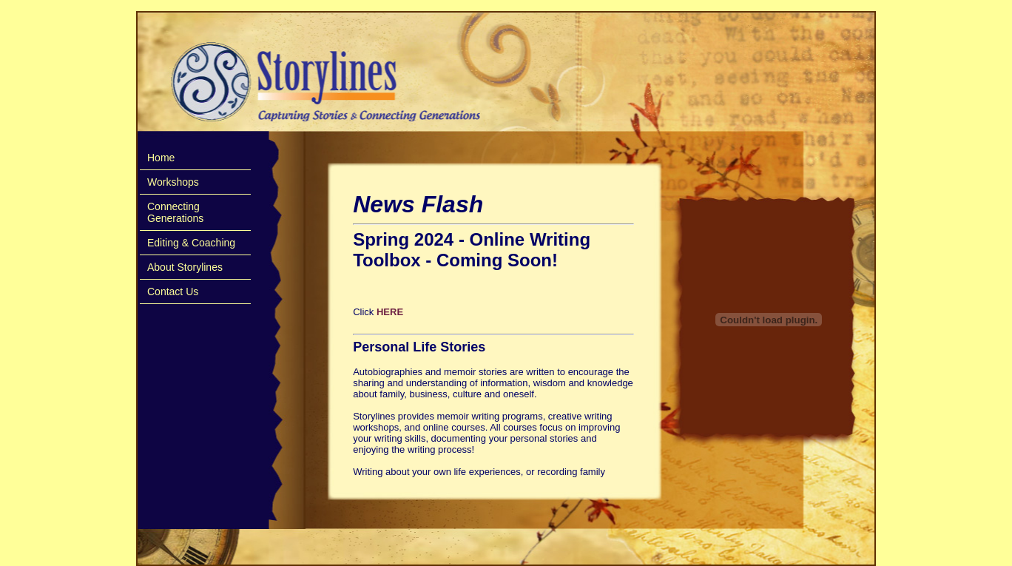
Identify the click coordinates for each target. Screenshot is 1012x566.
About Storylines (185, 267)
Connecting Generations (175, 212)
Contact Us (172, 291)
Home (161, 158)
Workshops (173, 182)
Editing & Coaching (191, 243)
